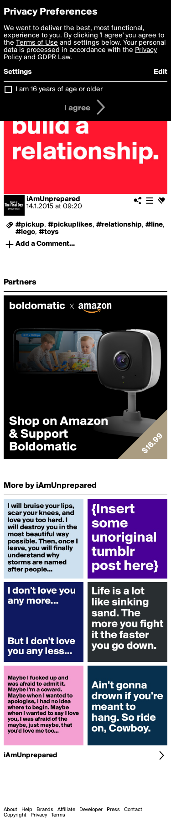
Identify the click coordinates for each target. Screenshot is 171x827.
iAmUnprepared (53, 199)
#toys (49, 232)
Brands (44, 809)
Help (26, 809)
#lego (25, 232)
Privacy (39, 815)
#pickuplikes (70, 224)
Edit (160, 72)
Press (113, 809)
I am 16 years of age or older (59, 89)
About (10, 809)
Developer (91, 809)
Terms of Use (37, 43)
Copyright (15, 815)
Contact (133, 809)
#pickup (30, 224)
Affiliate (66, 809)
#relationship (119, 224)
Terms (58, 815)
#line (154, 224)
